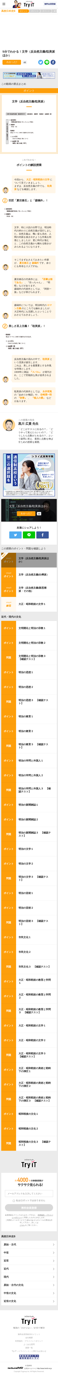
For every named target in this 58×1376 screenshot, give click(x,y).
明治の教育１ (26, 716)
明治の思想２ (26, 687)
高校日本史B (8, 1236)
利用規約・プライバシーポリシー (29, 1341)
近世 (6, 1260)
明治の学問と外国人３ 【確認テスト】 (35, 790)
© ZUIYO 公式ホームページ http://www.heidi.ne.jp (30, 1367)
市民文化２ (25, 952)
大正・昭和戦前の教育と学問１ (35, 981)
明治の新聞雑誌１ (28, 804)
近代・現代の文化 (11, 616)
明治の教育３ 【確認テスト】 (33, 746)
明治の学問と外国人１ (31, 760)
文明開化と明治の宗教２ (32, 643)
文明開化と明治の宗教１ (32, 628)
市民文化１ (25, 937)
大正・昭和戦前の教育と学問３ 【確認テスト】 (35, 1011)
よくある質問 (29, 1344)
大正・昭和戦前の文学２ (32, 1040)
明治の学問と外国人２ (31, 775)
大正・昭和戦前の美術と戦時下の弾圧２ (35, 1084)
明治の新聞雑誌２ (28, 819)
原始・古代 (10, 1244)
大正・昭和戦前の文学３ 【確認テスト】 (33, 1055)
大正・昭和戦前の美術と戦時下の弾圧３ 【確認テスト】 (35, 1099)
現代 (6, 1277)
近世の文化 (10, 1301)
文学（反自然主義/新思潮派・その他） (32, 589)
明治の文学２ (26, 863)
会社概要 (29, 1338)
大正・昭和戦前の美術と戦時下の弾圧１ (35, 1070)
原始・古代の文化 (14, 1285)
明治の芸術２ (26, 907)
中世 (6, 1252)
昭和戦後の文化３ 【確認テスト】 (35, 1143)
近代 (6, 1268)
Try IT (29, 4)
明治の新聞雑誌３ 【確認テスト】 (35, 834)
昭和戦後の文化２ (28, 1128)
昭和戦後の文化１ (28, 1114)
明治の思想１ (26, 672)
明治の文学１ (26, 849)
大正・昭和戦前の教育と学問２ (35, 996)
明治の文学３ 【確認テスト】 (33, 878)
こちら (22, 1225)
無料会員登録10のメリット (29, 1334)
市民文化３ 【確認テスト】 (35, 966)
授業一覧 (29, 1348)
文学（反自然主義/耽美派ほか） (34, 560)
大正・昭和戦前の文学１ (32, 604)
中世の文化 (10, 1293)
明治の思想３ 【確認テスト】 (33, 702)
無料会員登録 (50, 4)
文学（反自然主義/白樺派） (34, 574)
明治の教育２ (26, 731)
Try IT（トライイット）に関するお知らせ (29, 1351)
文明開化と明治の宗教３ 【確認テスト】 (33, 658)
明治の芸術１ (26, 893)
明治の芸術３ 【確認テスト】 (33, 923)
